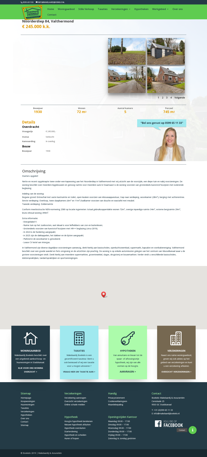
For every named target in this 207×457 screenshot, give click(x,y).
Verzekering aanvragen (75, 397)
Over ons (177, 9)
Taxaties (103, 9)
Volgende (180, 97)
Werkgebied (159, 9)
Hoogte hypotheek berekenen (78, 421)
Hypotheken (141, 9)
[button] (104, 294)
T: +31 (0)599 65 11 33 (162, 410)
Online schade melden (74, 404)
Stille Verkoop (86, 9)
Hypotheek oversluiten (75, 428)
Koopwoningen (28, 401)
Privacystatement (116, 397)
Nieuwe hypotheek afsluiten (77, 424)
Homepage (26, 397)
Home (50, 9)
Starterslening (71, 431)
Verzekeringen (119, 9)
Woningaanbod (66, 9)
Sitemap (24, 425)
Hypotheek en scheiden (75, 435)
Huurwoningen (27, 404)
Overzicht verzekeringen (75, 401)
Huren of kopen (71, 438)
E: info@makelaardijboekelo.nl (166, 413)
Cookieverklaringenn (117, 401)
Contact (51, 15)
